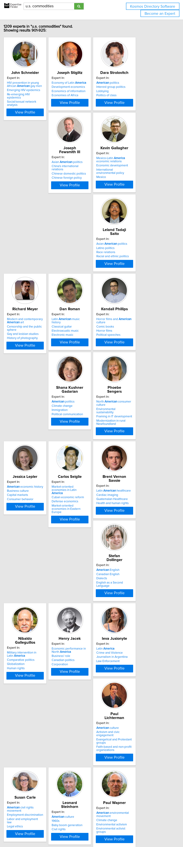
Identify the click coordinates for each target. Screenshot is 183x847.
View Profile (37, 113)
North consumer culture (90, 344)
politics (133, 86)
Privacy (123, 834)
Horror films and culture (144, 258)
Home (113, 834)
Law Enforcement (133, 528)
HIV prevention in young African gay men (35, 88)
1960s (126, 606)
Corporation (76, 531)
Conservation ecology (82, 694)
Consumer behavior (135, 356)
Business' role (77, 523)
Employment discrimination (86, 600)
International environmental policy (90, 184)
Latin (131, 516)
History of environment (137, 700)
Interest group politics (136, 90)
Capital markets (132, 352)
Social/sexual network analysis (34, 102)
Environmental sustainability (86, 348)
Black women (23, 782)
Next (118, 817)
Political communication (30, 356)
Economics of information (85, 95)
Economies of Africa (81, 99)
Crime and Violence (135, 520)
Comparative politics (28, 523)
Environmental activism (29, 699)
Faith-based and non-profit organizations (32, 619)
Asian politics (29, 172)
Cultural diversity (79, 698)
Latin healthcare (85, 430)
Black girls (21, 777)
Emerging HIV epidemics (31, 94)
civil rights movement (89, 596)
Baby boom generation (137, 610)
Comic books (130, 262)
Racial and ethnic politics (138, 185)
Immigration (22, 352)
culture (25, 602)
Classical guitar (78, 262)
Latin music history (87, 258)
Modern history (138, 687)
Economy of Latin (85, 86)
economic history (140, 344)
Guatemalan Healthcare (84, 438)
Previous (68, 817)
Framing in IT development (86, 352)
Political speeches (134, 271)
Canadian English (133, 434)
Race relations (131, 181)
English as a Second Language (142, 442)
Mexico (73, 188)
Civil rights (129, 614)
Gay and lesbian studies (30, 270)
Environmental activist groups (34, 703)
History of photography (29, 274)
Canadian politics (79, 527)
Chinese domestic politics (31, 181)
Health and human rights (84, 442)
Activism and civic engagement (35, 606)
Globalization (23, 527)
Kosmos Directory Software (152, 6)
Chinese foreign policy (29, 185)
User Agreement (138, 834)
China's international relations (34, 176)
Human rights (23, 531)
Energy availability (134, 691)
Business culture (133, 348)
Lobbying (128, 95)
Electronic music (79, 271)
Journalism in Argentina (137, 524)
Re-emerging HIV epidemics (33, 98)
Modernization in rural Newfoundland (82, 358)
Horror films (130, 266)
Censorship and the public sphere (37, 265)
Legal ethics (76, 609)
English (133, 430)
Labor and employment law (86, 604)
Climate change (24, 348)
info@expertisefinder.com (93, 834)
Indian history (83, 686)
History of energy (133, 696)
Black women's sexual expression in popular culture (36, 788)
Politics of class (132, 99)
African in (30, 773)
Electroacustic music (81, 266)
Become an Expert (160, 14)
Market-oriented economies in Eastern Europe (34, 447)
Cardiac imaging (79, 434)
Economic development (84, 180)
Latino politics (131, 176)
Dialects (127, 438)
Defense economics (27, 441)
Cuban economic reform (30, 437)
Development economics (85, 90)
